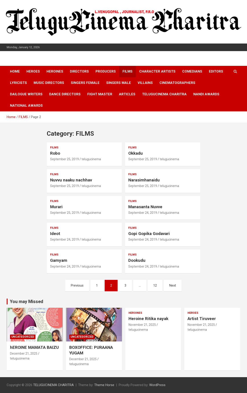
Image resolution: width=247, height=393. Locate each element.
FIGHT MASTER (99, 94)
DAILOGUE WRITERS (26, 94)
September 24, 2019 (142, 212)
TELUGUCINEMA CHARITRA (164, 94)
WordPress (157, 385)
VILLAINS (145, 83)
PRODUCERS (106, 71)
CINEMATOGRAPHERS (177, 83)
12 (155, 285)
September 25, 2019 (64, 159)
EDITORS (216, 71)
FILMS (127, 71)
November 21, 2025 (142, 324)
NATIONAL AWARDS (26, 106)
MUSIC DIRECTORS (49, 83)
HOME (15, 71)
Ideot (55, 233)
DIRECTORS (79, 71)
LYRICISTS (18, 83)
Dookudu (136, 260)
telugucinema (91, 159)
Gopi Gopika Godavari (149, 233)
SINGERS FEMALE (85, 83)
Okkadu (135, 153)
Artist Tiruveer (202, 318)
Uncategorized (22, 336)
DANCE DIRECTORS (65, 94)
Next (172, 285)
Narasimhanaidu (144, 180)
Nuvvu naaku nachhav (71, 180)
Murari (56, 206)
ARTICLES (127, 94)
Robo (55, 153)
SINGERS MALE (118, 83)
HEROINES (55, 71)
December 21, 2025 (23, 353)
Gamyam (58, 260)
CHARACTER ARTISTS (157, 71)
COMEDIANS (192, 71)
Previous (77, 285)
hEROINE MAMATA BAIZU (34, 347)
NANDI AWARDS (206, 94)
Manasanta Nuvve (145, 206)
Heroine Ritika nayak (148, 318)
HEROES (33, 71)
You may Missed (26, 301)
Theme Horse (104, 385)
